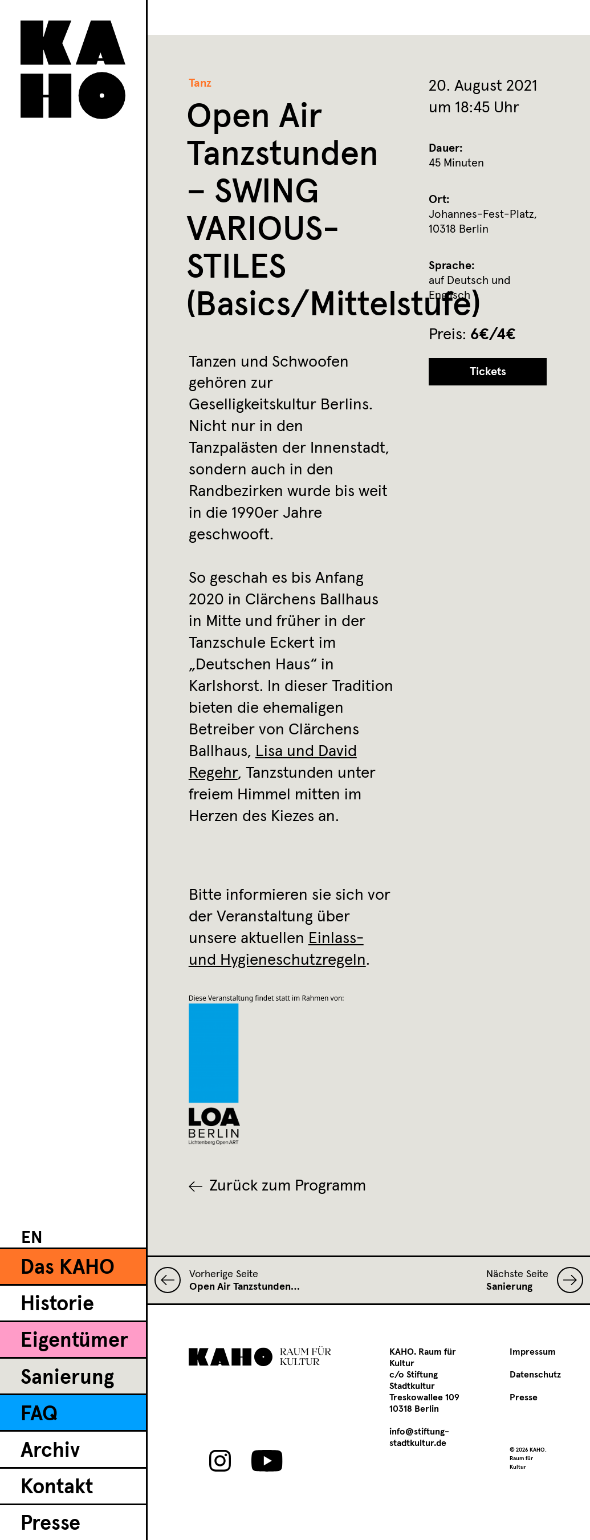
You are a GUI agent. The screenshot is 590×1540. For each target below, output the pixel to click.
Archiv (50, 1451)
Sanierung (67, 1378)
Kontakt (57, 1487)
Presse (50, 1524)
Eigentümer (74, 1341)
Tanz (200, 83)
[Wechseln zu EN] (32, 1237)
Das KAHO (68, 1268)
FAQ (39, 1414)
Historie (57, 1304)
